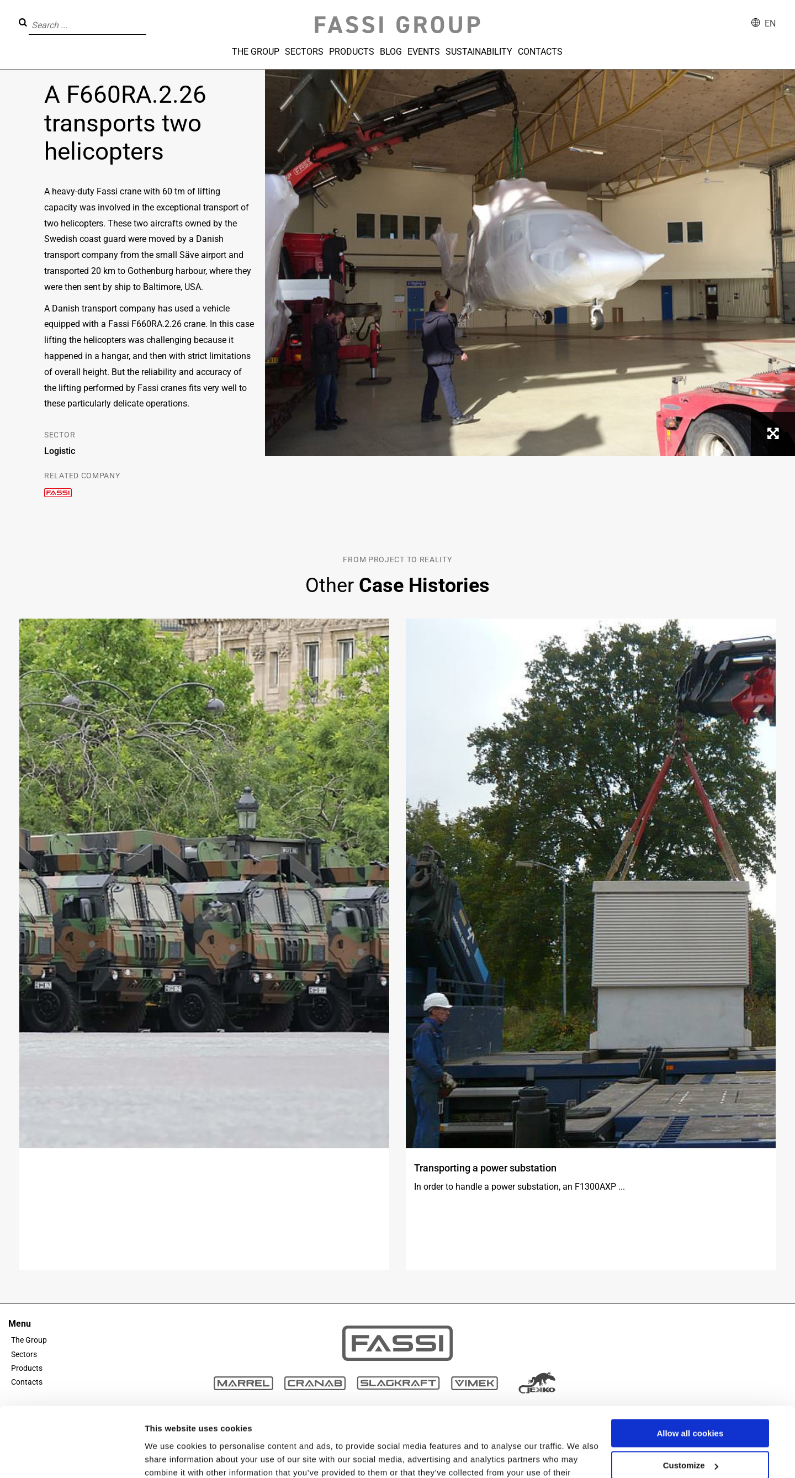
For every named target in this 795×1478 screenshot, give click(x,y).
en (770, 23)
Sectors (304, 51)
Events (423, 51)
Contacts (540, 51)
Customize (690, 1405)
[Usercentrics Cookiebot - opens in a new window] (71, 1456)
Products (351, 51)
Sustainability (479, 51)
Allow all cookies (689, 1373)
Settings (161, 1456)
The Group (255, 51)
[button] (149, 17)
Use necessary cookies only (690, 1438)
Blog (391, 51)
